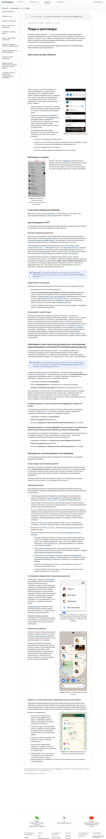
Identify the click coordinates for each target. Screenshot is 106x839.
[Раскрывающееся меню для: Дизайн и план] (40, 2)
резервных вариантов (64, 302)
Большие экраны (56, 837)
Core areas (15, 8)
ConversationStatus (37, 761)
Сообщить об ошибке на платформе (98, 836)
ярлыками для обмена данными (47, 215)
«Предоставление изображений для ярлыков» (48, 552)
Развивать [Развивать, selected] (47, 2)
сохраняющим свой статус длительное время (51, 296)
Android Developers (32, 23)
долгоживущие (47, 238)
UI (22, 8)
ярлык (42, 245)
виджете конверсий (54, 498)
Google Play (60, 2)
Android (26, 837)
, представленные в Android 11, (44, 636)
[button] (10, 16)
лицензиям (58, 769)
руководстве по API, (71, 364)
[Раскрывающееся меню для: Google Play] (66, 2)
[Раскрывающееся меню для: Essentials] (25, 2)
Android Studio (98, 2)
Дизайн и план (34, 2)
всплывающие (66, 161)
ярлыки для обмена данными (45, 240)
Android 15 (68, 836)
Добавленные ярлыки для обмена (38, 616)
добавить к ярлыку (71, 325)
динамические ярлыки (34, 242)
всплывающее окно (53, 117)
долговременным (45, 251)
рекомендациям (49, 579)
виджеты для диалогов (72, 528)
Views (28, 8)
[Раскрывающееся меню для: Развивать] (52, 2)
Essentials (20, 2)
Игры (39, 836)
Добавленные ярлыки (34, 606)
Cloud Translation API (75, 16)
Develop (5, 8)
